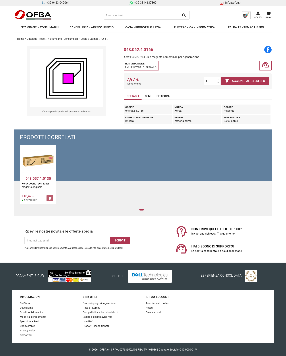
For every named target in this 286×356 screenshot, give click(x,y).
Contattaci (26, 335)
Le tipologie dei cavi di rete (97, 316)
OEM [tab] (147, 96)
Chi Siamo (25, 303)
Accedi (149, 307)
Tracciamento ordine (157, 303)
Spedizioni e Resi (29, 321)
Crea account (153, 312)
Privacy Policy (28, 330)
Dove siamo (26, 307)
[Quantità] (210, 81)
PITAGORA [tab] (163, 96)
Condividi (268, 49)
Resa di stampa (91, 307)
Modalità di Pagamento (33, 316)
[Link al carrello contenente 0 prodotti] (269, 15)
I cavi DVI (88, 321)
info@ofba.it (233, 2)
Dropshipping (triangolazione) (100, 303)
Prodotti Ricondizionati (96, 325)
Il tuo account (157, 297)
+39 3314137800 (145, 2)
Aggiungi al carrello (245, 81)
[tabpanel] (38, 177)
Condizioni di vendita (31, 312)
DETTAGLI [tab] (133, 96)
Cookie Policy (27, 325)
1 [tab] (141, 210)
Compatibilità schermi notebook (101, 312)
